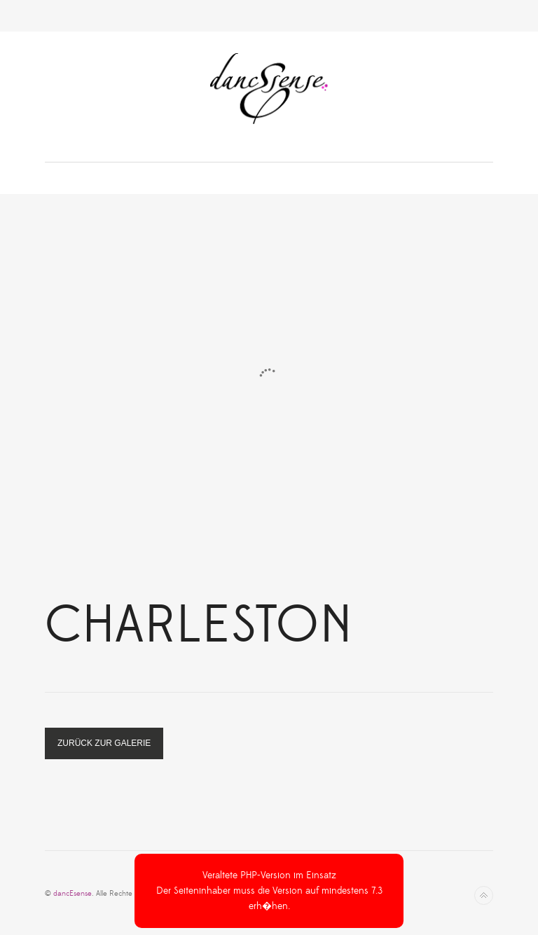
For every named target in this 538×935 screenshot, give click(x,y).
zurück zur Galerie (104, 743)
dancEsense (72, 894)
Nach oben (483, 895)
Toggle (269, 16)
